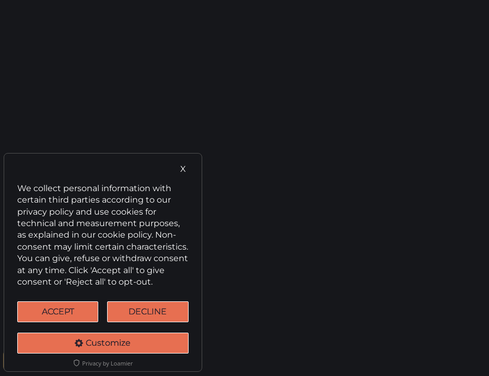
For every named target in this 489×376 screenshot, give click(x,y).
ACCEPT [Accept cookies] (58, 311)
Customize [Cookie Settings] (103, 343)
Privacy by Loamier (103, 363)
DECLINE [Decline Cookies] (148, 311)
